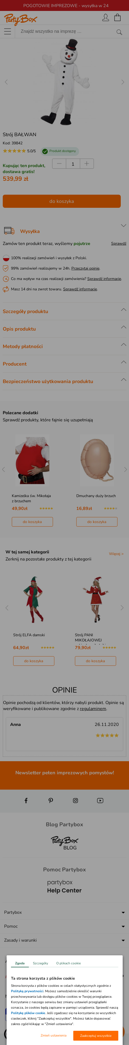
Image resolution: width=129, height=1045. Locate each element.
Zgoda (20, 963)
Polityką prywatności (27, 991)
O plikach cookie (68, 963)
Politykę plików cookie (28, 1013)
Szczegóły (40, 963)
